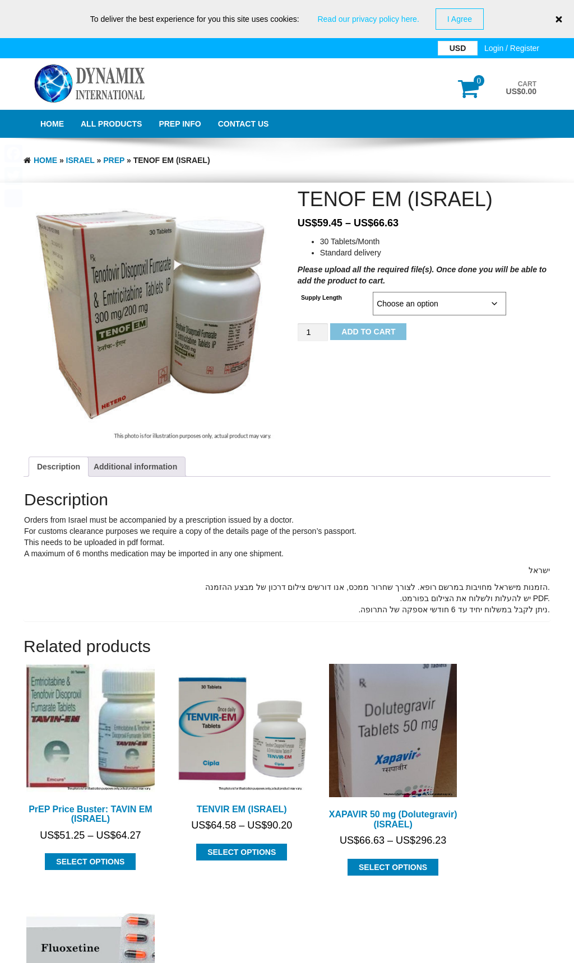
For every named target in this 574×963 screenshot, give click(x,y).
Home (52, 123)
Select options (82, 844)
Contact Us (243, 123)
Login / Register (511, 48)
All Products (111, 123)
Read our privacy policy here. (368, 19)
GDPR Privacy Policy (286, 951)
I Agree (459, 19)
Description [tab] (58, 466)
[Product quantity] (313, 332)
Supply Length (321, 297)
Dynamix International (136, 922)
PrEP (113, 160)
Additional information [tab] (135, 466)
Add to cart (368, 331)
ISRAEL (80, 160)
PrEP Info (180, 123)
